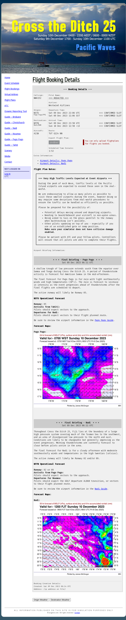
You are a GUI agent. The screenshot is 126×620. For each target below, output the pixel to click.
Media (7, 156)
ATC (7, 105)
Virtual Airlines (11, 94)
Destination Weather (60, 600)
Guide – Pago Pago (14, 139)
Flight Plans (10, 100)
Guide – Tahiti (11, 145)
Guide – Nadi (11, 128)
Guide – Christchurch (15, 122)
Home (7, 77)
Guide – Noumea (13, 133)
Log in (7, 174)
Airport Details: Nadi (53, 163)
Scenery (8, 150)
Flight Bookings (12, 89)
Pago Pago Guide (104, 320)
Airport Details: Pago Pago (56, 160)
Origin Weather (41, 600)
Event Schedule (12, 83)
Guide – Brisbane (13, 117)
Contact (8, 162)
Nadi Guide (101, 489)
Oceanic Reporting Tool (16, 111)
